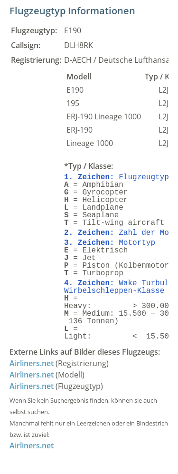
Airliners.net (31, 363)
